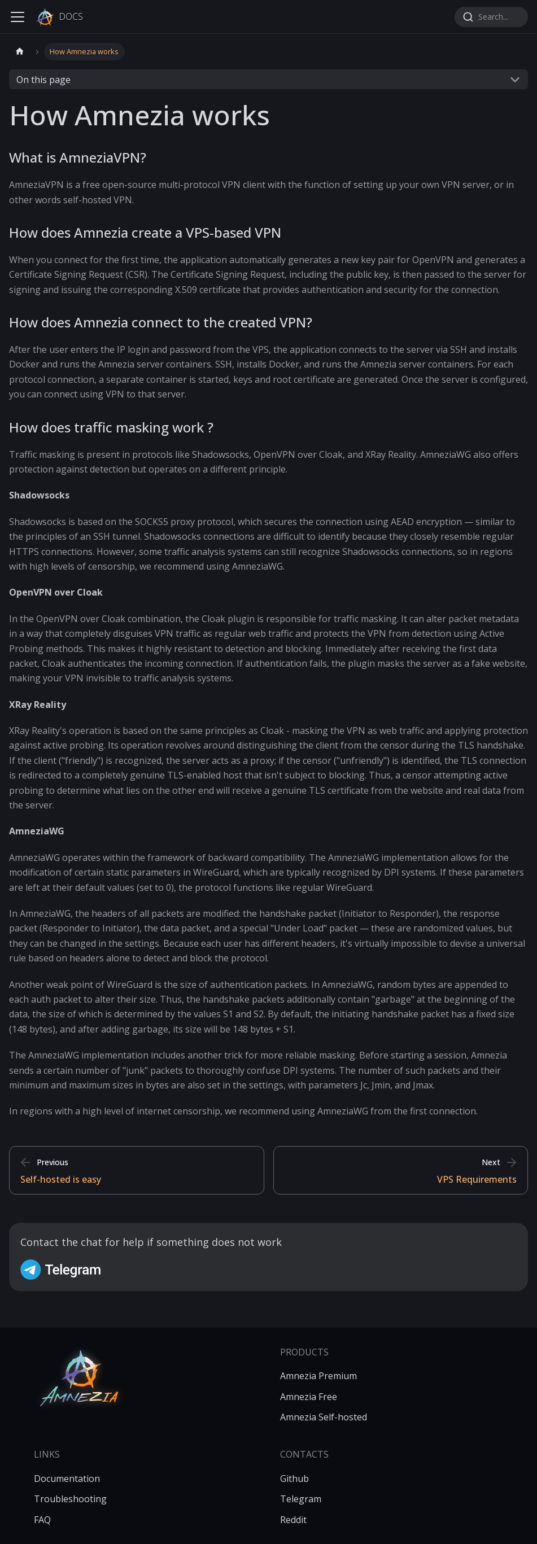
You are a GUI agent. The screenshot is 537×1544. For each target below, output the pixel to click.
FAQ (42, 1520)
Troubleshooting (70, 1499)
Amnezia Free (308, 1396)
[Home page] (19, 51)
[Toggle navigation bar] (17, 16)
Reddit (293, 1520)
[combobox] (491, 17)
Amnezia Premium (318, 1376)
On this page (43, 79)
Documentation (67, 1478)
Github (294, 1478)
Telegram (300, 1499)
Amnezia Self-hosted (323, 1417)
